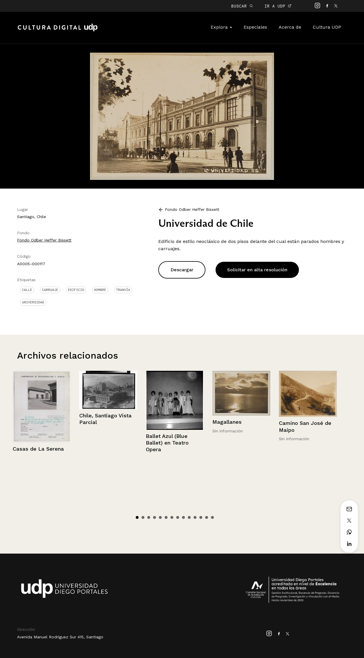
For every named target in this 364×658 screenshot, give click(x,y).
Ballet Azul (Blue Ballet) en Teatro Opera (167, 443)
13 (206, 517)
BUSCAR (242, 5)
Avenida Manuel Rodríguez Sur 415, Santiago (60, 637)
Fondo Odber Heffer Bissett (44, 240)
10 (189, 517)
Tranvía (123, 290)
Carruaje (50, 290)
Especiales (255, 27)
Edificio (76, 290)
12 (200, 517)
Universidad (33, 302)
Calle (27, 290)
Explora (221, 27)
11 (195, 517)
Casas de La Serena (38, 449)
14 (212, 517)
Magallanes (227, 422)
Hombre (100, 290)
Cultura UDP (327, 27)
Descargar (181, 269)
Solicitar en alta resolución (257, 269)
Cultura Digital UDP (57, 30)
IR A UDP (277, 5)
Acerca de (290, 27)
